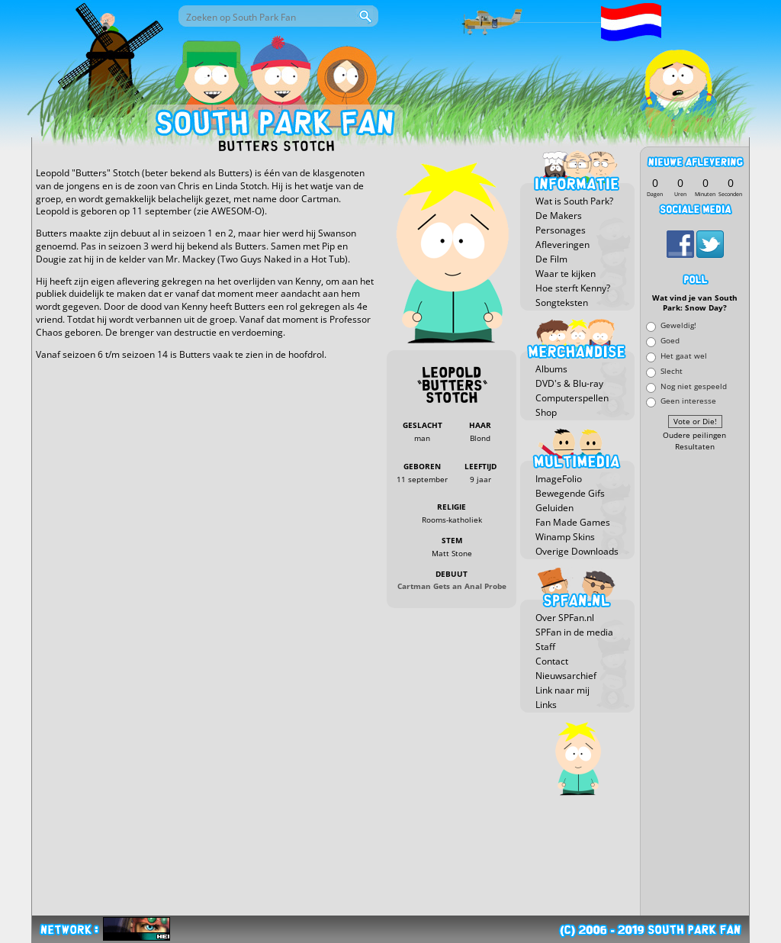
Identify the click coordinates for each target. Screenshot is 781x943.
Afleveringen (562, 244)
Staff (545, 646)
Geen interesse (688, 401)
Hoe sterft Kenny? (572, 288)
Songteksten (561, 302)
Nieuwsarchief (565, 675)
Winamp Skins (565, 536)
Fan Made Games (572, 522)
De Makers (558, 215)
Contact (551, 661)
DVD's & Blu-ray (569, 383)
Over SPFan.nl (564, 617)
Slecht (671, 370)
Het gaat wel (683, 355)
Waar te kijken (565, 273)
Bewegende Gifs (570, 493)
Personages (560, 230)
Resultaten (695, 447)
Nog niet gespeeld (693, 386)
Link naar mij (562, 690)
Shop (546, 412)
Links (546, 704)
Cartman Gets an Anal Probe (451, 586)
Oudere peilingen (694, 435)
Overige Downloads (577, 551)
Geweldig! (678, 325)
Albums (551, 368)
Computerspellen (572, 397)
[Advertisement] (695, 684)
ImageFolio (558, 478)
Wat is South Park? (574, 201)
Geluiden (554, 507)
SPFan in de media (574, 632)
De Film (551, 259)
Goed (670, 341)
